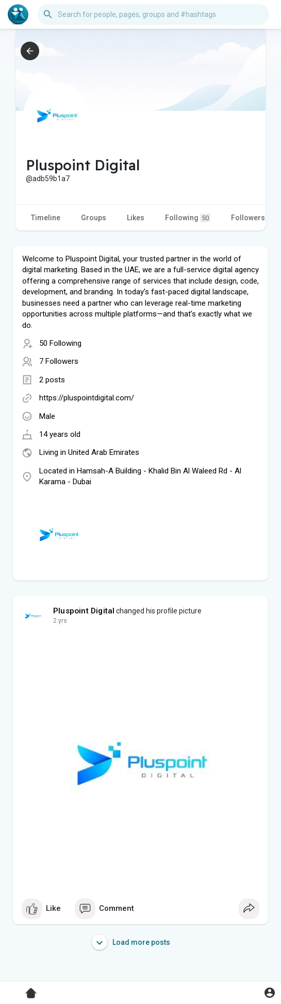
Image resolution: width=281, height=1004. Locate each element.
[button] (153, 14)
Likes (135, 218)
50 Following (60, 343)
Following (187, 218)
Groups (93, 218)
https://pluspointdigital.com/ (86, 397)
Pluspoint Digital (83, 610)
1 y (57, 620)
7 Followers (58, 361)
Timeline (45, 218)
